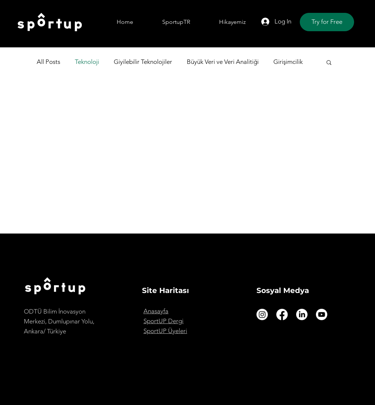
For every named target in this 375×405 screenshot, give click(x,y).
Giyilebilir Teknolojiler (143, 61)
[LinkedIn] (301, 314)
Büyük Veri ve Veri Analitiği (223, 61)
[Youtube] (321, 314)
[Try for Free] (327, 22)
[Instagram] (262, 314)
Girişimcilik (288, 61)
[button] (328, 63)
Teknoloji (87, 61)
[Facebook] (282, 314)
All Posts (48, 61)
